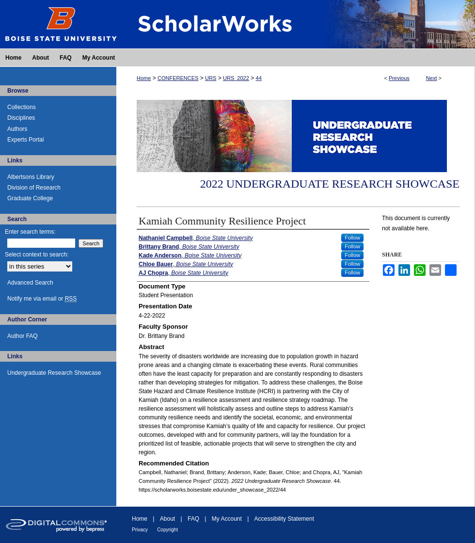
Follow (352, 237)
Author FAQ (22, 336)
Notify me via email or (42, 298)
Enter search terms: (30, 231)
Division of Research (34, 187)
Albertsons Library (30, 177)
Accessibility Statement (284, 518)
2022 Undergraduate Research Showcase (329, 183)
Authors (17, 129)
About (167, 518)
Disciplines (21, 117)
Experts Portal (25, 139)
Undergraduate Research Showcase (54, 372)
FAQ (193, 518)
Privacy (140, 529)
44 (259, 78)
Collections (21, 107)
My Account (227, 518)
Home (144, 78)
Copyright (167, 529)
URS (210, 78)
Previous (399, 78)
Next (431, 78)
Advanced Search (30, 282)
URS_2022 (236, 78)
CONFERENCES (178, 78)
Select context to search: (36, 254)
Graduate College (30, 198)
